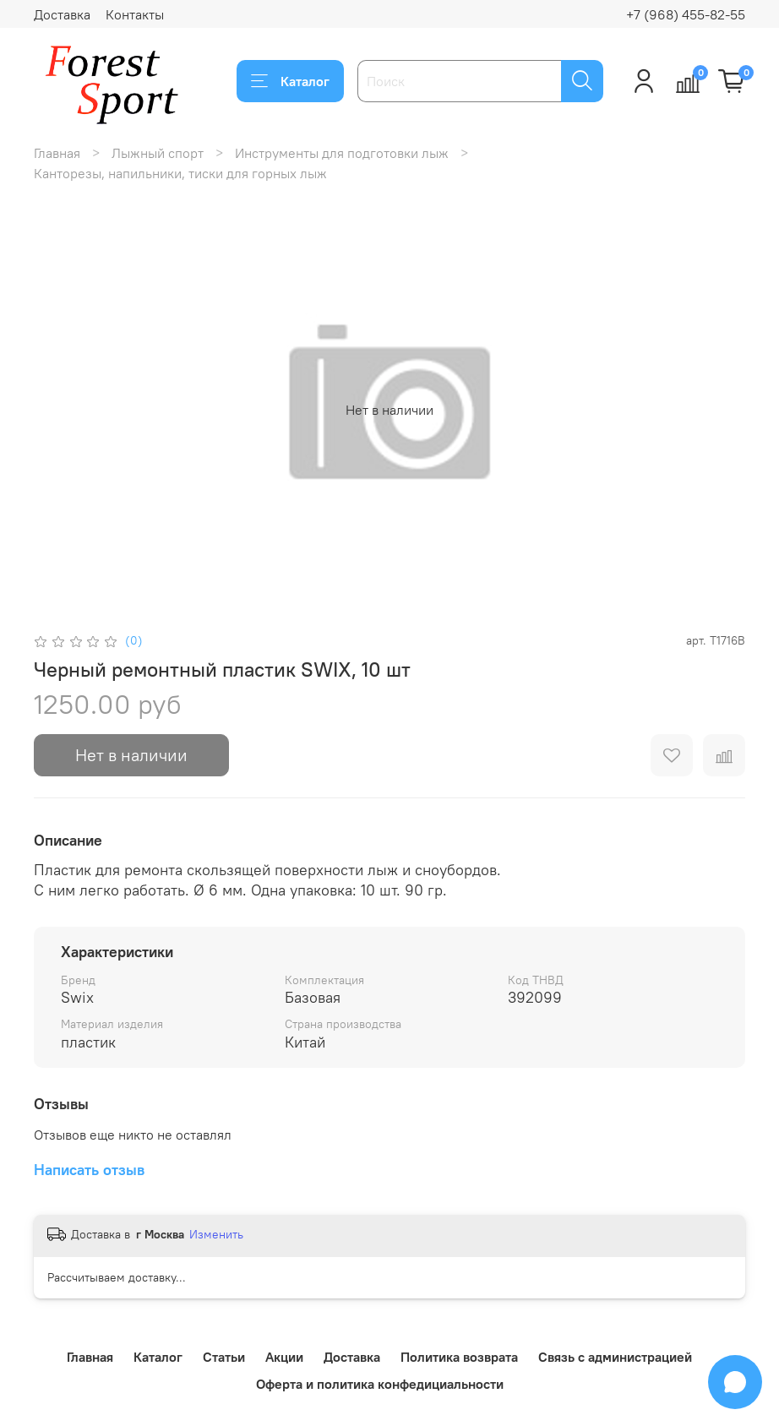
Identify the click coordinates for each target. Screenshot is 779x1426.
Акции (284, 1356)
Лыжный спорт (158, 152)
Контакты (135, 14)
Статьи (224, 1356)
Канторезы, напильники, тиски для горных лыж (180, 173)
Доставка (62, 14)
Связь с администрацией (615, 1356)
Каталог (290, 81)
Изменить (216, 1234)
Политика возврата (459, 1356)
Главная (57, 152)
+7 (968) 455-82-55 (685, 14)
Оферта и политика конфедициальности (380, 1383)
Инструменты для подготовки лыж (342, 152)
